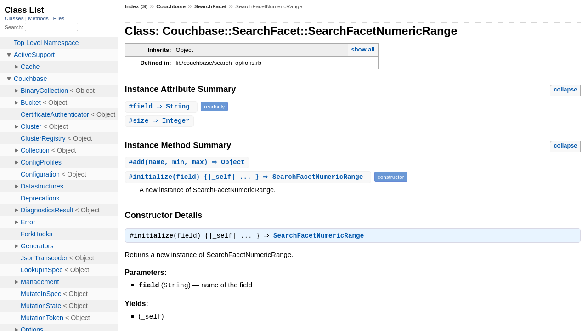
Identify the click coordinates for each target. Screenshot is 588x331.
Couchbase (171, 6)
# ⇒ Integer (160, 121)
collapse (565, 89)
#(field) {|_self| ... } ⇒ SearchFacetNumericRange (249, 177)
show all (362, 49)
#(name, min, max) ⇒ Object (188, 163)
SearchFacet (210, 6)
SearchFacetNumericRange (321, 237)
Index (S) (136, 6)
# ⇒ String (162, 106)
